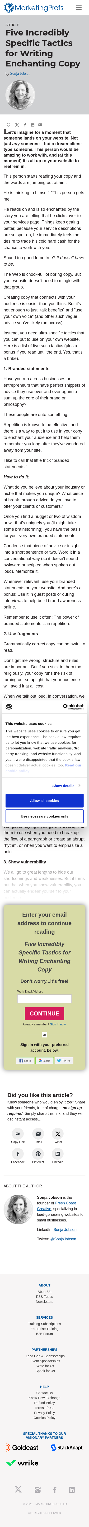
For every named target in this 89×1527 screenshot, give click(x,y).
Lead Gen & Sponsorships (45, 1356)
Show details (63, 785)
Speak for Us (45, 1371)
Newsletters (44, 1302)
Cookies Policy (45, 1418)
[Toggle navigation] (78, 7)
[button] (25, 1060)
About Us (45, 1292)
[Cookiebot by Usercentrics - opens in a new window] (63, 707)
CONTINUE (44, 1013)
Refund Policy (44, 1403)
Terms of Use (44, 1408)
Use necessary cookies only (44, 816)
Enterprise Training (45, 1329)
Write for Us (45, 1366)
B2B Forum (44, 1334)
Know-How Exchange (45, 1398)
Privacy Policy (44, 1413)
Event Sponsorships (45, 1361)
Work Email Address (30, 991)
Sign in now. (58, 1024)
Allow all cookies (44, 801)
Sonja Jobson (20, 73)
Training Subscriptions (44, 1324)
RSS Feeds (44, 1297)
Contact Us (44, 1393)
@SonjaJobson (63, 1239)
